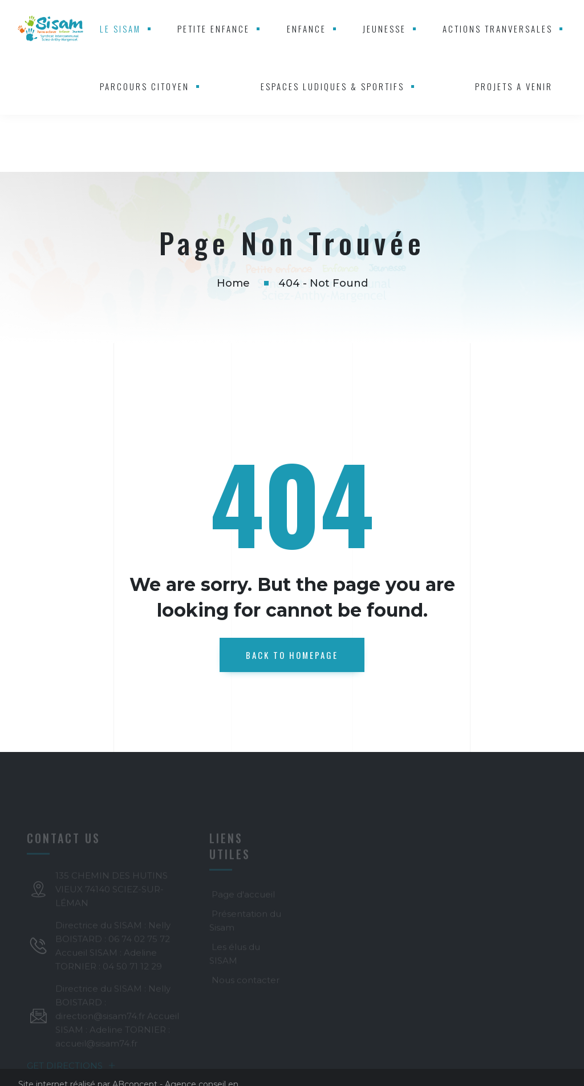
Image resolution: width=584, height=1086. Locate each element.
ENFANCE (306, 28)
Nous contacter (245, 980)
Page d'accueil (243, 894)
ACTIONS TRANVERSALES (498, 28)
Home (233, 283)
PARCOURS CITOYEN (144, 86)
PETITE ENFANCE (213, 28)
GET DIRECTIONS (71, 1065)
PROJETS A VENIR (514, 86)
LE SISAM (120, 28)
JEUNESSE (384, 28)
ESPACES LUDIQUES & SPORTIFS (332, 86)
